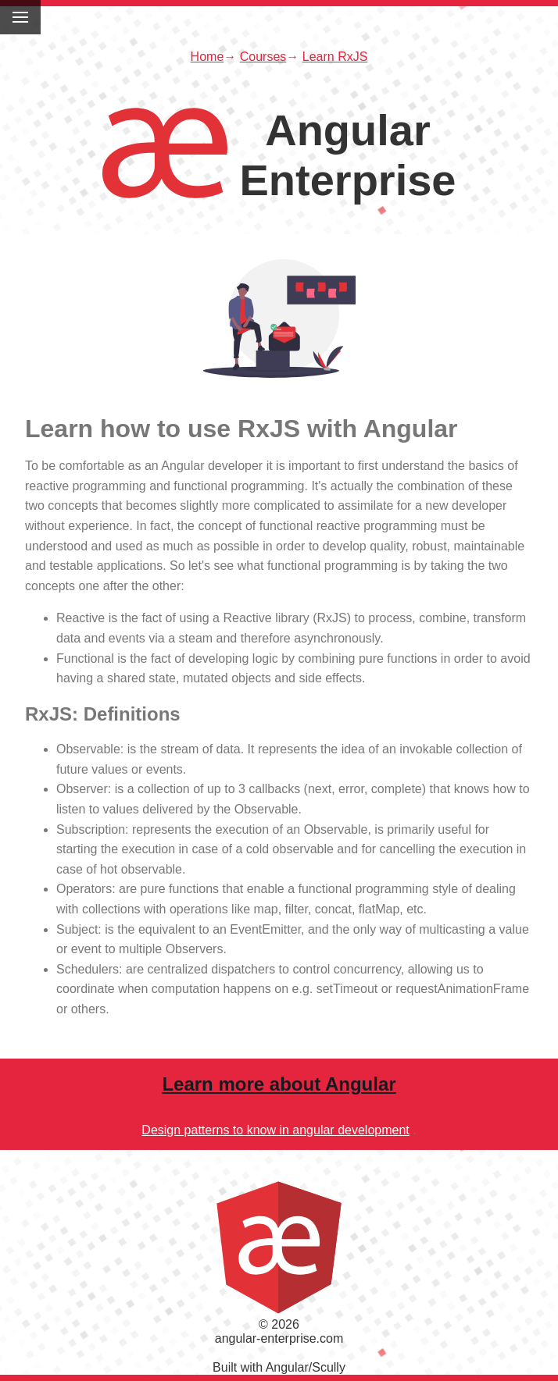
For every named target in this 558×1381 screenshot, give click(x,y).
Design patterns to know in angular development (275, 1130)
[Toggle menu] (20, 17)
